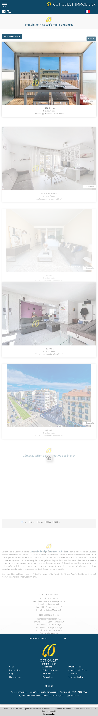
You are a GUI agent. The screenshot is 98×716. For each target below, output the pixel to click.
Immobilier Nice (75, 667)
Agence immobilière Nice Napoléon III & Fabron (39, 695)
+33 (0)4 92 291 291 (71, 695)
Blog (11, 673)
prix (90, 44)
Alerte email (47, 667)
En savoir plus (49, 714)
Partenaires (47, 677)
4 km (40, 528)
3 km (32, 528)
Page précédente (12, 39)
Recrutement (48, 673)
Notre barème (15, 677)
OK (65, 638)
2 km (24, 528)
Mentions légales (75, 677)
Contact (12, 667)
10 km (56, 528)
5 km (48, 528)
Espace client (15, 670)
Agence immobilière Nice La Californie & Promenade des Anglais (38, 692)
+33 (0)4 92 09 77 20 (79, 692)
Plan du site (73, 673)
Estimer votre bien (50, 670)
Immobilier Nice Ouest (77, 670)
